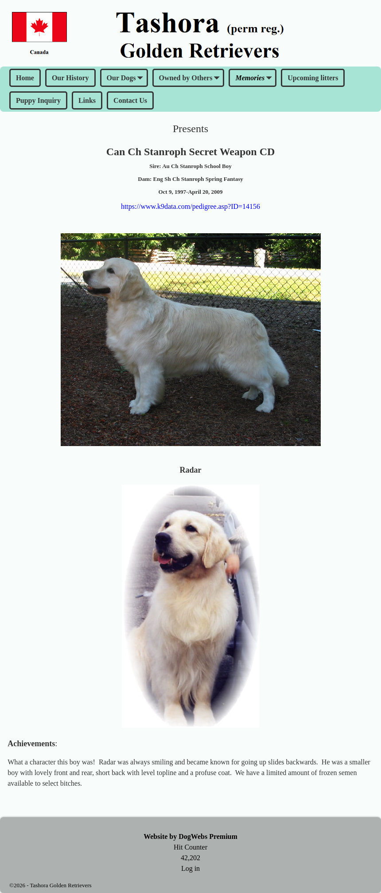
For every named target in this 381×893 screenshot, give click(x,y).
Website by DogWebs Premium (190, 836)
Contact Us (130, 100)
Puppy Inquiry (38, 100)
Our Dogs (127, 78)
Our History (70, 78)
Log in (190, 868)
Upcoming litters (313, 78)
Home (25, 78)
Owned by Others (191, 78)
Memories (255, 78)
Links (87, 100)
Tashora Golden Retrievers (60, 885)
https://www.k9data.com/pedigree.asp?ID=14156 (190, 206)
